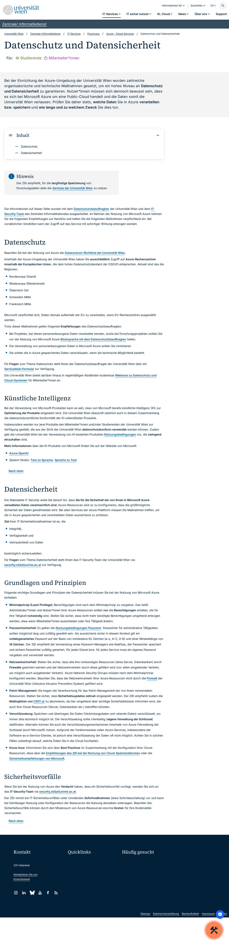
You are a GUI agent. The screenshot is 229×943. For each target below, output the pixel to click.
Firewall (152, 678)
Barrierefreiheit (190, 939)
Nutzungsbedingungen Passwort (78, 628)
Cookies (222, 939)
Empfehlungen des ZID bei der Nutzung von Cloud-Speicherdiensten (93, 753)
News (177, 874)
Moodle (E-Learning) (82, 860)
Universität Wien (13, 33)
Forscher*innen (131, 886)
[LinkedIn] (24, 892)
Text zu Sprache (42, 460)
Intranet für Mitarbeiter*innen (87, 890)
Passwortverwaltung (134, 867)
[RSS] (56, 892)
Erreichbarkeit (22, 879)
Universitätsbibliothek (83, 898)
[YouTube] (40, 892)
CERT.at (39, 701)
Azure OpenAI (18, 453)
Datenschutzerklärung (166, 939)
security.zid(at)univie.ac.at (22, 565)
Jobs (177, 867)
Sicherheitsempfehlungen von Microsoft (36, 758)
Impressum (208, 939)
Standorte (128, 874)
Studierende (129, 880)
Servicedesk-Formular (19, 369)
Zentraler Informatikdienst (24, 24)
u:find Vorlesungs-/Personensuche (90, 883)
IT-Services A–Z (131, 861)
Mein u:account (183, 861)
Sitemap (145, 939)
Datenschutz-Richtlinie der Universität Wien (95, 253)
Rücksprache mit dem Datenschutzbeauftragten (93, 339)
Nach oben (16, 471)
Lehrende (180, 880)
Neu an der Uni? (137, 898)
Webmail (75, 868)
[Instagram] (16, 892)
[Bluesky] (32, 892)
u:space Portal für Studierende (88, 875)
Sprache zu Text (66, 460)
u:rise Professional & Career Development (93, 913)
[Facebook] (48, 892)
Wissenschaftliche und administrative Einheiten (93, 905)
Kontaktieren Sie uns (25, 874)
